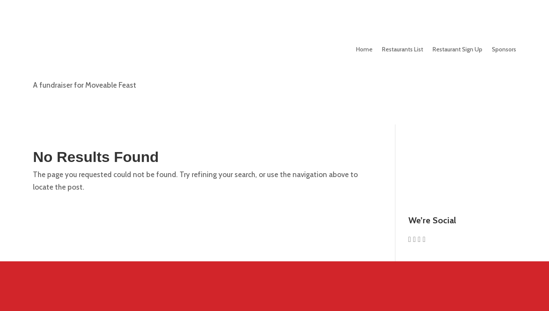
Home (364, 49)
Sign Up (457, 49)
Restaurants (402, 49)
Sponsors (504, 49)
